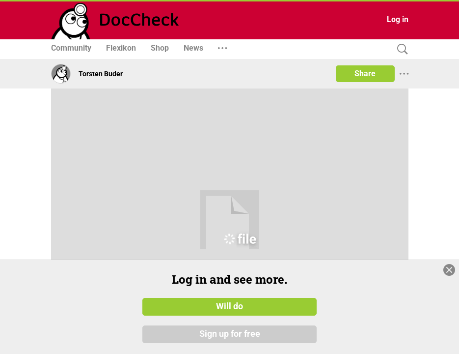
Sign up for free (229, 334)
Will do (229, 306)
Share (365, 73)
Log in (397, 19)
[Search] (400, 49)
